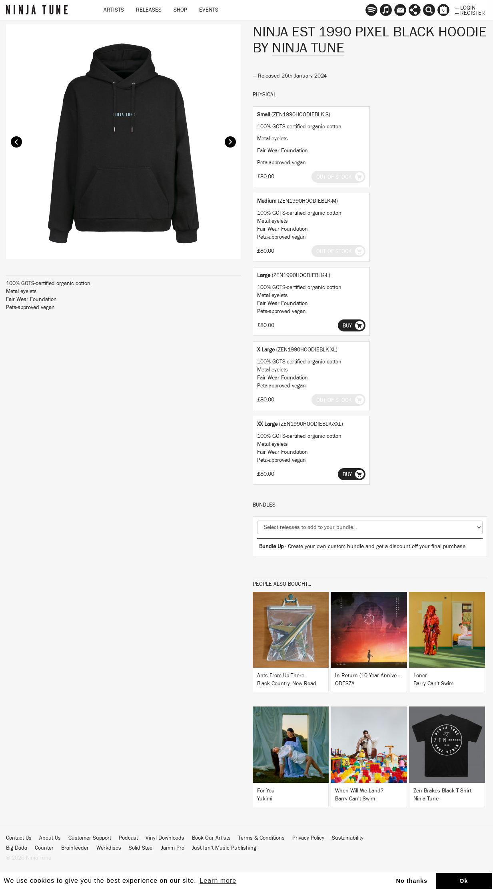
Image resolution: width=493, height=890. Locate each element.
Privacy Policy (308, 838)
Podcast (128, 838)
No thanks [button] (412, 881)
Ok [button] (463, 881)
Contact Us (19, 838)
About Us (50, 838)
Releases (149, 10)
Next (230, 142)
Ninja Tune (308, 48)
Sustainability (347, 838)
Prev (16, 142)
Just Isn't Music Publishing (224, 848)
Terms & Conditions (261, 838)
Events (208, 10)
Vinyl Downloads (165, 838)
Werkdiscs (108, 848)
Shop (180, 10)
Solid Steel (141, 848)
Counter (44, 848)
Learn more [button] (218, 880)
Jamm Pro (172, 848)
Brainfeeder (75, 848)
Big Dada (16, 848)
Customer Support (89, 838)
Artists (114, 10)
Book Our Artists (211, 838)
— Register (470, 12)
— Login (465, 7)
